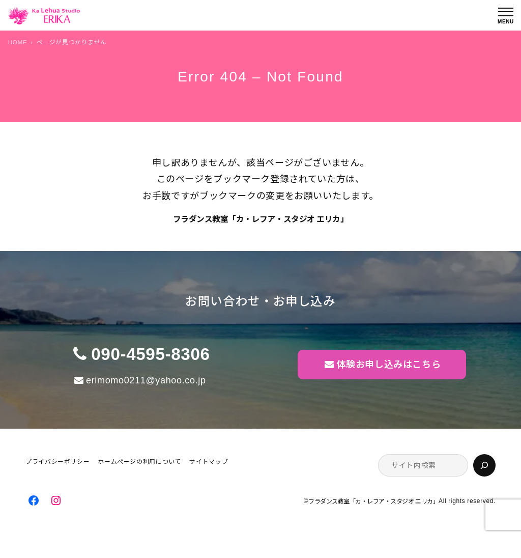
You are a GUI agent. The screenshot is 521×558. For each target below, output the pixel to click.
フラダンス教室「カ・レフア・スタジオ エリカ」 (261, 219)
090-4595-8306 (150, 354)
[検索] (484, 465)
